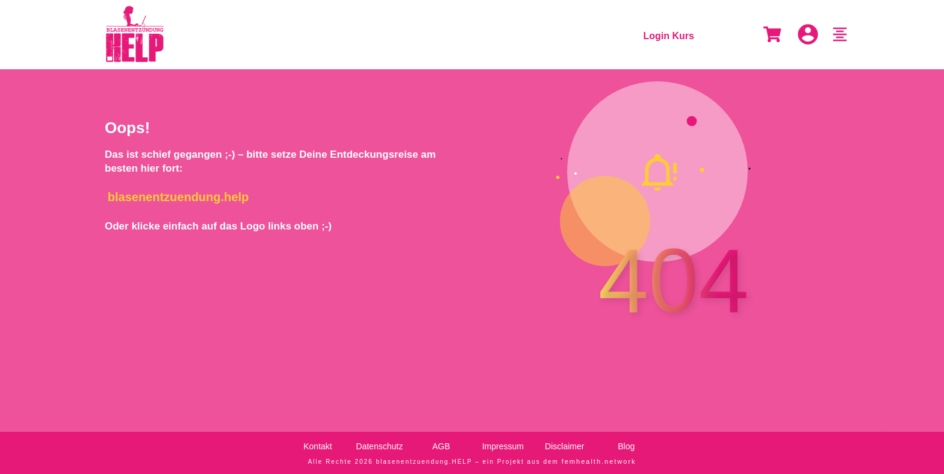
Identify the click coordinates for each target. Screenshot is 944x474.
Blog (626, 446)
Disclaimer (564, 446)
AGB (441, 446)
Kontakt (317, 446)
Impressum (503, 446)
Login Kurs (669, 36)
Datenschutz (379, 446)
